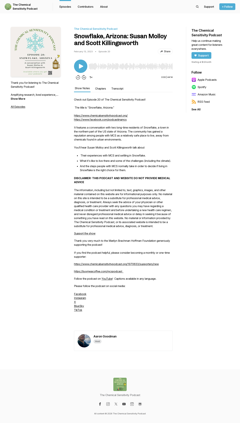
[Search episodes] (197, 7)
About (104, 6)
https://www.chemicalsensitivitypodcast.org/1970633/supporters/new (116, 264)
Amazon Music (204, 94)
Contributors (85, 6)
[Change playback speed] (91, 77)
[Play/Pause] (80, 66)
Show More (18, 98)
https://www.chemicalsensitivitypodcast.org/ (101, 115)
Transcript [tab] (117, 88)
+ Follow (227, 6)
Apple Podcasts (204, 79)
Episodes (65, 6)
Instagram (80, 298)
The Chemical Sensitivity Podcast (25, 6)
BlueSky (79, 306)
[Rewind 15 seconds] (78, 77)
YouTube (107, 278)
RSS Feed (201, 101)
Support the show (85, 233)
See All (196, 109)
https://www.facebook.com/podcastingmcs (100, 119)
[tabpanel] (123, 214)
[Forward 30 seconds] (84, 77)
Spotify (199, 87)
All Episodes (18, 106)
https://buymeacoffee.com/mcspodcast (99, 271)
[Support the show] (209, 7)
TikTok (78, 310)
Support (201, 55)
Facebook (80, 294)
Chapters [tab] (100, 88)
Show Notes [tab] (82, 88)
